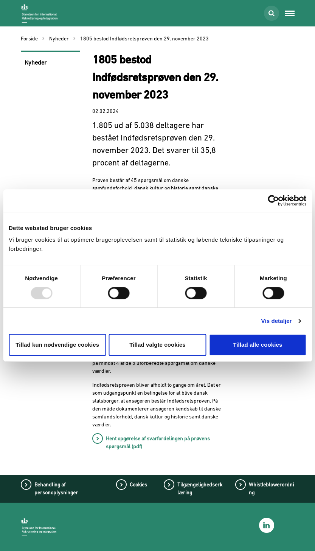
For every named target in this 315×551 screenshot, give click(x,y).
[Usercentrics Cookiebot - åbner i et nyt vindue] (273, 200)
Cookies (138, 485)
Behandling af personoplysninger (56, 488)
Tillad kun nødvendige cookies (57, 344)
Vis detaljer (276, 321)
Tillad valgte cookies (157, 344)
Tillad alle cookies (257, 344)
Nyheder (36, 62)
